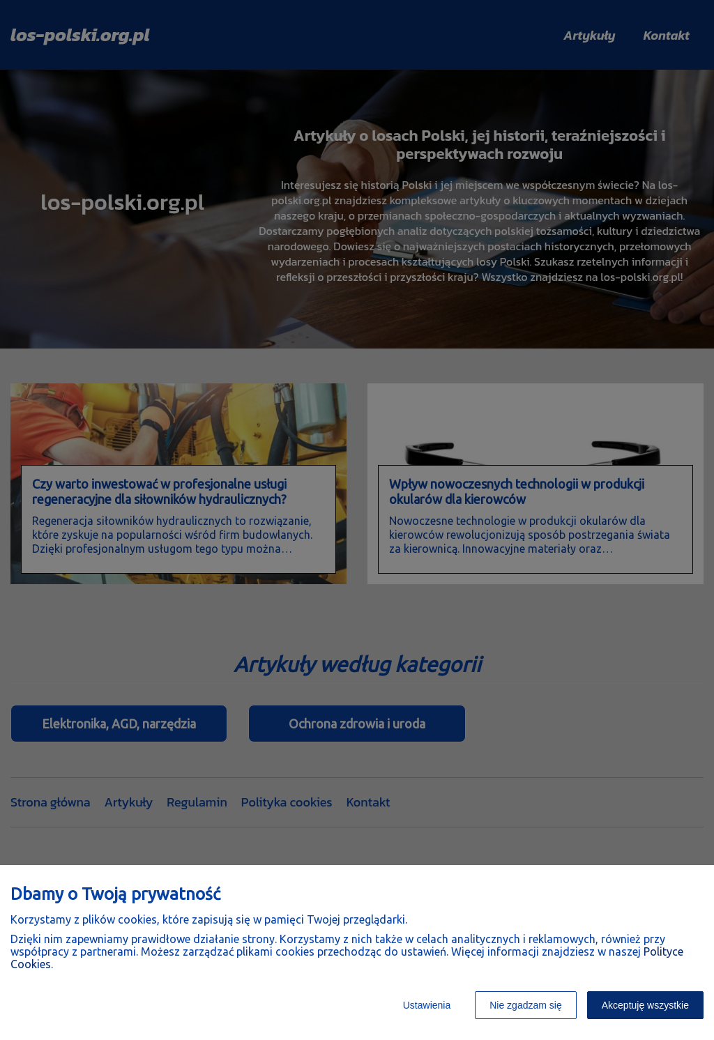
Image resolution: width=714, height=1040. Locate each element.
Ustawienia (426, 1005)
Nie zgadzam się (525, 1005)
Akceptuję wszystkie (645, 1005)
